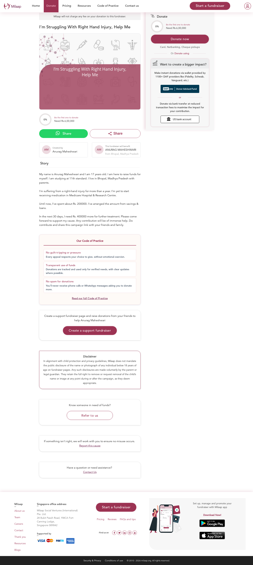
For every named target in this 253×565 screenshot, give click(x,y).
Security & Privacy (92, 560)
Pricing (66, 6)
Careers (18, 523)
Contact (18, 530)
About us (19, 510)
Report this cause (89, 445)
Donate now (180, 39)
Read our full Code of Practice (90, 298)
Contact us (132, 6)
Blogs (17, 549)
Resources (84, 6)
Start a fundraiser (116, 507)
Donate (51, 6)
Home (36, 6)
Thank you (20, 536)
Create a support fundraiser (90, 330)
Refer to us (89, 415)
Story (44, 163)
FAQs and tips (128, 519)
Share (63, 133)
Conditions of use (114, 560)
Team (17, 517)
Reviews (112, 519)
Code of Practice (108, 6)
